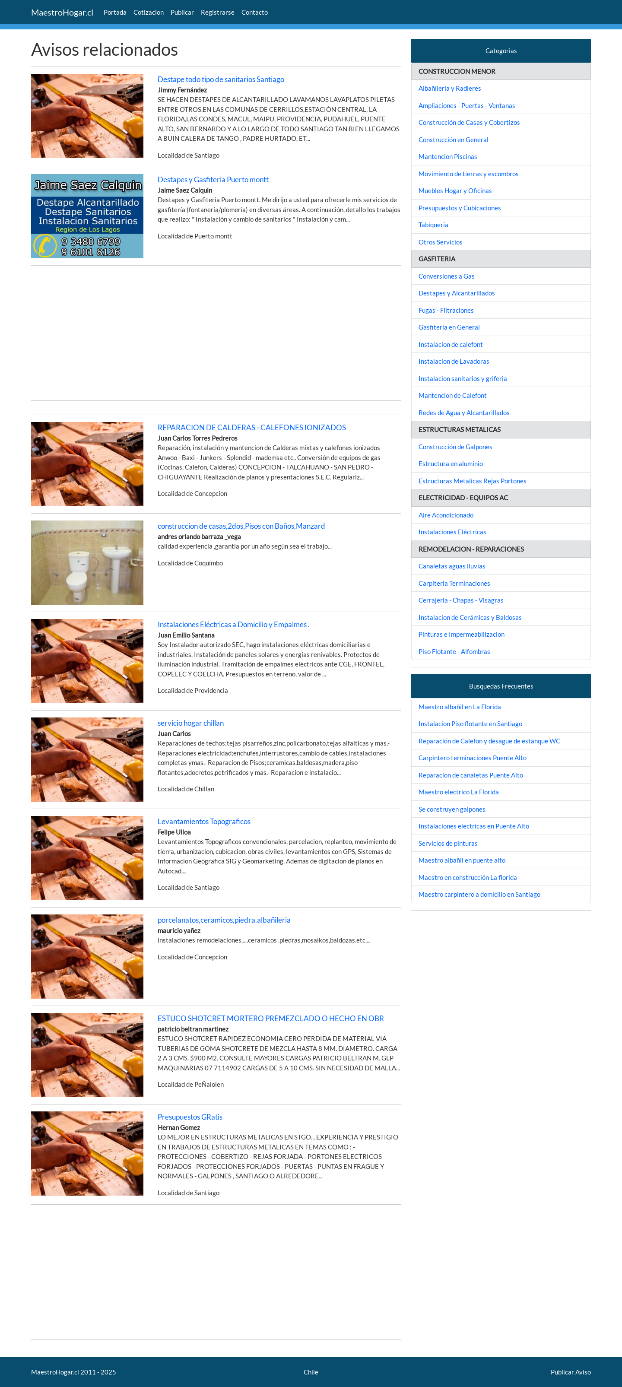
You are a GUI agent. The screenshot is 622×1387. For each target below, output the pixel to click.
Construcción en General (454, 139)
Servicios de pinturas (448, 843)
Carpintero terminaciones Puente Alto (473, 758)
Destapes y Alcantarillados (457, 293)
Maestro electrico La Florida (459, 792)
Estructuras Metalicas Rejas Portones (473, 481)
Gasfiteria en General (449, 327)
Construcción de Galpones (455, 447)
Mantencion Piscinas (448, 156)
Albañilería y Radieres (450, 88)
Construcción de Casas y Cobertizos (469, 122)
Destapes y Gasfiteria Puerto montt (213, 179)
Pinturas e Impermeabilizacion (462, 634)
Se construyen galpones (452, 809)
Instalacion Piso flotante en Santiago (470, 723)
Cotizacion (148, 12)
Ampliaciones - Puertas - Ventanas (467, 105)
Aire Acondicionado (446, 515)
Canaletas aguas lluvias (452, 566)
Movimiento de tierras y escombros (469, 174)
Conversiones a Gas (447, 276)
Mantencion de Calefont (453, 395)
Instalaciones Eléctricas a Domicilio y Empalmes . (234, 624)
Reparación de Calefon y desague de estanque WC (489, 741)
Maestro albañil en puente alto (462, 860)
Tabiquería (433, 225)
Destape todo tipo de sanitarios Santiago (221, 79)
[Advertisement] (216, 333)
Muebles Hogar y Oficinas (455, 190)
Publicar (182, 12)
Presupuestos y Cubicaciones (460, 208)
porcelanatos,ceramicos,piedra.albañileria (224, 919)
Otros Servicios (441, 242)
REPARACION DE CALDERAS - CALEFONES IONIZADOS (252, 427)
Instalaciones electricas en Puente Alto (474, 826)
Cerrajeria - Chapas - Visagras (461, 600)
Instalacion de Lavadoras (454, 361)
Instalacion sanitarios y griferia (463, 378)
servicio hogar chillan (191, 722)
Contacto (254, 12)
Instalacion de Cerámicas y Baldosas (470, 617)
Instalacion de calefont (451, 344)
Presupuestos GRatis (190, 1116)
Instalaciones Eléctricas (452, 532)
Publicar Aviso (571, 1372)
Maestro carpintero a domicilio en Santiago (479, 894)
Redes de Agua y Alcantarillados (464, 412)
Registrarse (218, 12)
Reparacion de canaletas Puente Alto (471, 775)
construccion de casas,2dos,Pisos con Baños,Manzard (241, 525)
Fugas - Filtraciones (446, 310)
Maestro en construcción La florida (468, 877)
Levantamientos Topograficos (204, 821)
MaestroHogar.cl (62, 12)
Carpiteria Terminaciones (454, 583)
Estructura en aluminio (451, 463)
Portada (115, 12)
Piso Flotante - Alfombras (454, 651)
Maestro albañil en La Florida (460, 707)
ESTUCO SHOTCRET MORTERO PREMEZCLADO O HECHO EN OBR (271, 1018)
